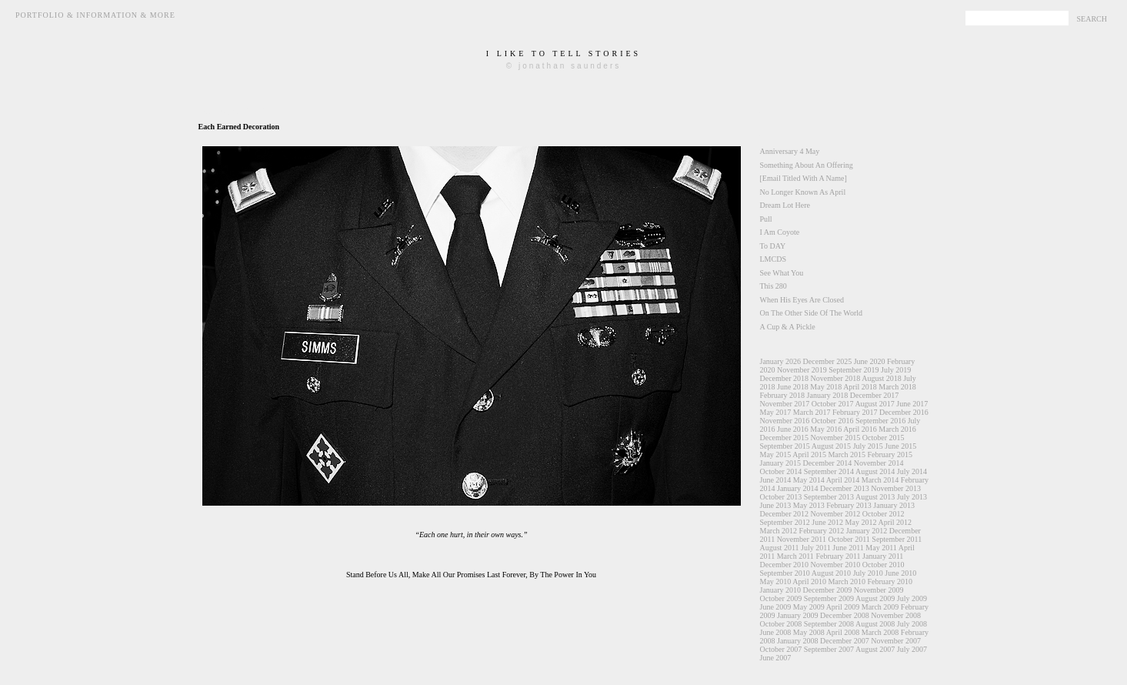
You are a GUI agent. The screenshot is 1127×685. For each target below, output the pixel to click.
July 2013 (912, 497)
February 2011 (837, 556)
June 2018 (793, 387)
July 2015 (868, 446)
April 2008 (843, 632)
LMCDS (773, 259)
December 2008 (844, 615)
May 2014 (809, 480)
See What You (782, 273)
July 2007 (912, 649)
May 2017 (776, 412)
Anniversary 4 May (790, 151)
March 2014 (880, 480)
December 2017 (874, 395)
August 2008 (875, 624)
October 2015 (883, 437)
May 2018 (826, 387)
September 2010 (785, 573)
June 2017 (912, 403)
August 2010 (831, 573)
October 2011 (848, 539)
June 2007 (776, 657)
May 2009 (809, 607)
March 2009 (880, 607)
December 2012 (784, 514)
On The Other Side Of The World (811, 313)
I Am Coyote (780, 232)
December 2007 (844, 641)
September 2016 (880, 420)
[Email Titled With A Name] (803, 178)
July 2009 (912, 598)
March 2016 (897, 429)
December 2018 (784, 378)
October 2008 (781, 624)
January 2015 (781, 463)
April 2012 (895, 522)
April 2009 (843, 607)
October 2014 (781, 471)
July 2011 (816, 547)
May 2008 (809, 632)
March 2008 (880, 632)
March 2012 (779, 530)
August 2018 (881, 378)
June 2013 (776, 505)
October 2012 (883, 514)
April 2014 (843, 480)
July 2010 (868, 573)
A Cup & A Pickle (787, 326)
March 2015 (846, 454)
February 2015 (890, 454)
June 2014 (776, 480)
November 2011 (801, 539)
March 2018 (897, 387)
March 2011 (795, 556)
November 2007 (896, 641)
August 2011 (779, 547)
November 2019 (802, 370)
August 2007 (875, 649)
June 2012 (827, 522)
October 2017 (833, 403)
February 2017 (855, 412)
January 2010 (781, 590)
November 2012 (836, 514)
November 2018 (836, 378)
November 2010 (836, 564)
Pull (766, 219)
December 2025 (827, 361)
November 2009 (879, 590)
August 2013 (875, 497)
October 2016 (833, 420)
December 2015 (784, 437)
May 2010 (776, 581)
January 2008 (798, 641)
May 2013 (809, 505)
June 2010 (900, 573)
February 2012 (822, 530)
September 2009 (829, 598)
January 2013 (894, 505)
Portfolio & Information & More (95, 15)
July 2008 (912, 624)
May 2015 (776, 454)
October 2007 (781, 649)
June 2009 (776, 607)
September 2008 (829, 624)
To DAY (773, 246)
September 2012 (785, 522)
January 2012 (867, 530)
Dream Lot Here (785, 205)
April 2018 (860, 387)
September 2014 (829, 471)
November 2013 (896, 488)
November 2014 (879, 463)
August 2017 (874, 403)
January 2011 (882, 556)
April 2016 (860, 429)
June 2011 (847, 547)
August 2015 (831, 446)
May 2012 (861, 522)
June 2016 (793, 429)
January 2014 (798, 488)
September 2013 (829, 497)
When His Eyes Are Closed (802, 300)
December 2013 (844, 488)
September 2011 (897, 539)
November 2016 (785, 420)
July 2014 (912, 471)
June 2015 (900, 446)
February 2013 (849, 505)
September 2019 (854, 370)
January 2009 (798, 615)
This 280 (773, 286)
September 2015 (785, 446)
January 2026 (781, 361)
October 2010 (883, 564)
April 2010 (809, 581)
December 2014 (827, 463)
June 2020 (869, 361)
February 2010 (890, 581)
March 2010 (846, 581)
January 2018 (828, 395)
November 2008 (896, 615)
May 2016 (826, 429)
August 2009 (875, 598)
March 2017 (812, 412)
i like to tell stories (563, 53)
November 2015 (836, 437)
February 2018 (782, 395)
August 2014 (875, 471)
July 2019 (896, 370)
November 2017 (785, 403)
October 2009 (781, 598)
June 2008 (776, 632)
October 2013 (781, 497)
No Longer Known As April (803, 192)
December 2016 (904, 412)
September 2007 (829, 649)
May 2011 (880, 547)
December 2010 (784, 564)
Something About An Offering (806, 165)
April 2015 (809, 454)
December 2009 (827, 590)
